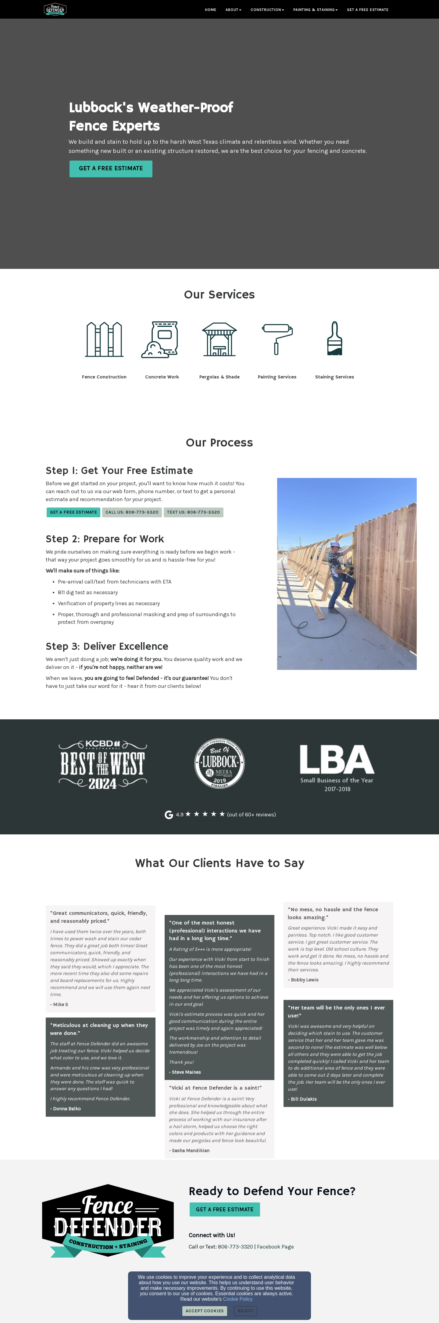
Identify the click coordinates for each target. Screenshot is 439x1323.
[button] (111, 169)
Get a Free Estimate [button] (368, 10)
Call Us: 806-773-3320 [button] (132, 512)
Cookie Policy (238, 1299)
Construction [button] (267, 10)
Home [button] (210, 10)
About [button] (233, 10)
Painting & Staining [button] (315, 10)
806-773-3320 (235, 1246)
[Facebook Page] (275, 1247)
